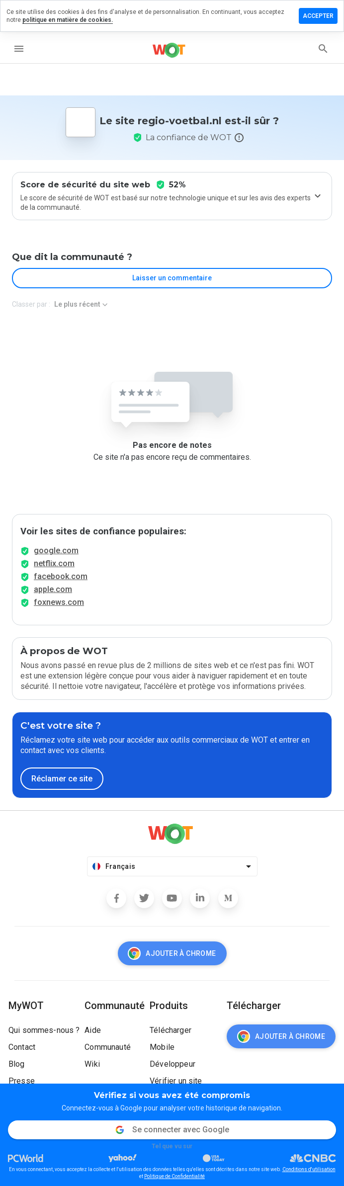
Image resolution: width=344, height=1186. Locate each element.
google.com (56, 550)
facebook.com (60, 576)
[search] (323, 49)
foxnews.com (59, 602)
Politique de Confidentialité (174, 1176)
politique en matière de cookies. (67, 19)
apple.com (53, 589)
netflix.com (54, 563)
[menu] (19, 49)
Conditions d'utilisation (309, 1169)
